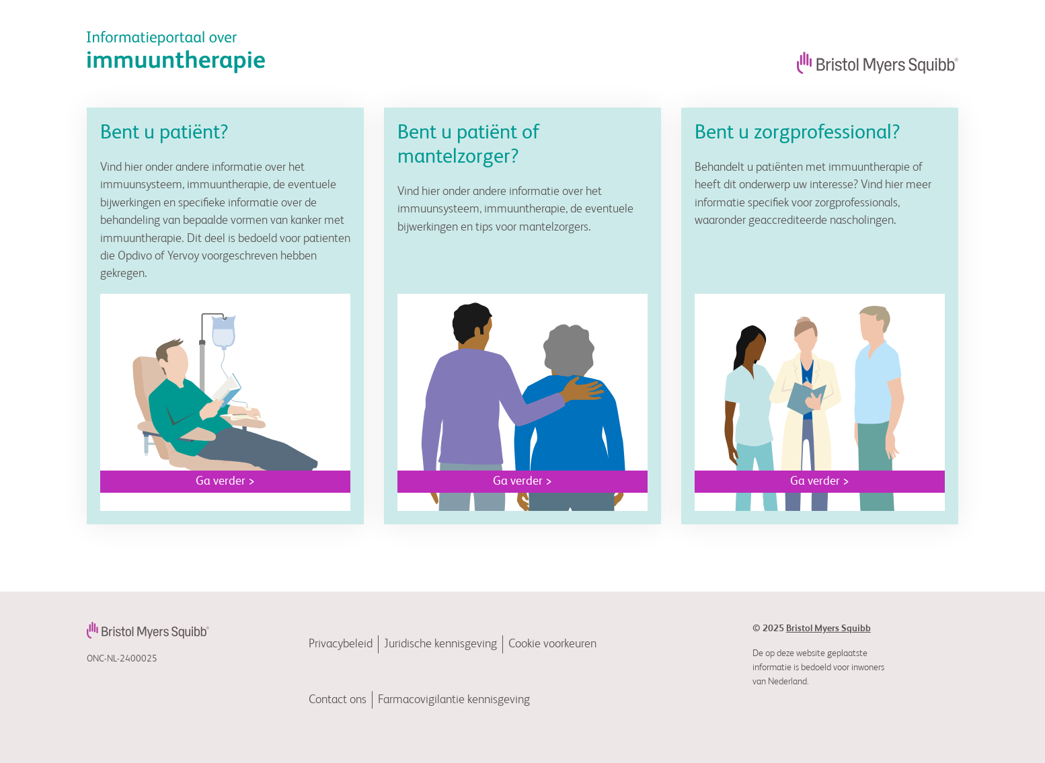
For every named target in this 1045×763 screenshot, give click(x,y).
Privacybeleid (341, 644)
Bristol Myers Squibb (828, 628)
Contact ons (337, 700)
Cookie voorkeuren (552, 644)
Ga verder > (225, 481)
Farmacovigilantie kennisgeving (454, 700)
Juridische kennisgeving (440, 644)
